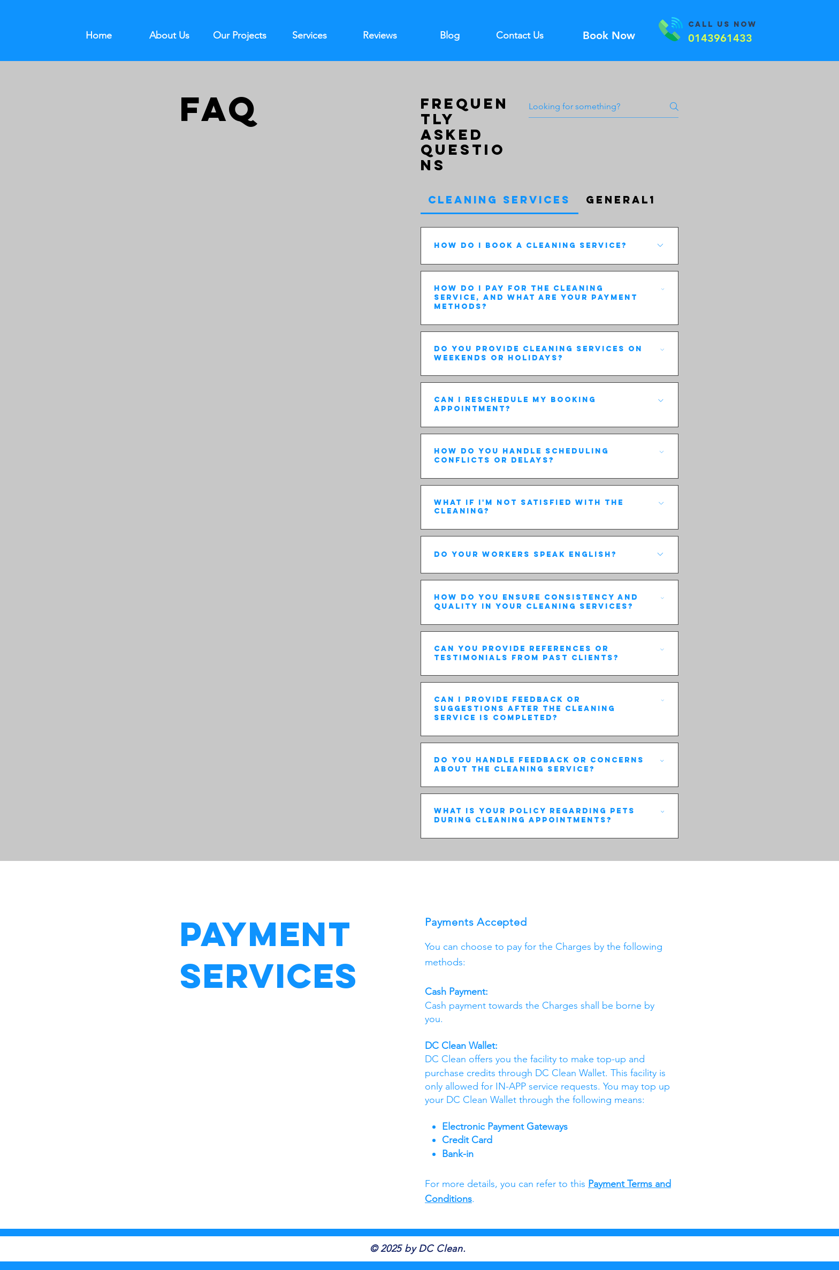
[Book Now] (608, 35)
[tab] (499, 200)
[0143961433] (720, 38)
